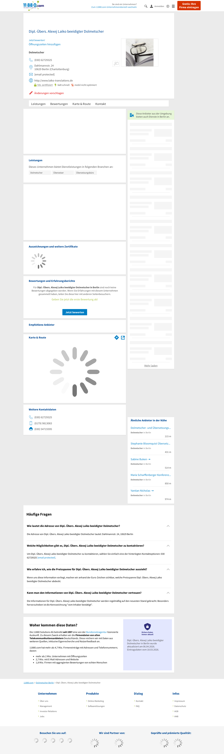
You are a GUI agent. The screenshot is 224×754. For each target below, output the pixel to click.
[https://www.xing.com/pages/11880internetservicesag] (61, 740)
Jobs (42, 716)
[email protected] (46, 557)
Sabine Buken (139, 459)
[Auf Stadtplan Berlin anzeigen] (123, 337)
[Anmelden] (158, 6)
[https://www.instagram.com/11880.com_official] (53, 740)
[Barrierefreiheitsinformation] (169, 6)
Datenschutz (180, 706)
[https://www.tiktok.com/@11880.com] (45, 740)
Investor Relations (48, 711)
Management (46, 706)
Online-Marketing (96, 701)
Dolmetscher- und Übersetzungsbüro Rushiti (151, 428)
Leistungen (38, 104)
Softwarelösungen (96, 706)
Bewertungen (59, 104)
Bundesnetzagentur (96, 632)
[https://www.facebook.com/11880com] (36, 740)
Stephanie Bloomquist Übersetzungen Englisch (151, 443)
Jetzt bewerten (74, 312)
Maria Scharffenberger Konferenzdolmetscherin (151, 475)
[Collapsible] (168, 525)
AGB (176, 711)
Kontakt (100, 104)
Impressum (179, 701)
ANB (176, 716)
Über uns (44, 701)
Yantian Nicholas (140, 490)
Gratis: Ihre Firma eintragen (189, 5)
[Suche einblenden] (147, 6)
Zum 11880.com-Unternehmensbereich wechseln (114, 7)
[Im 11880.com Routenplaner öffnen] (116, 337)
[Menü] (174, 6)
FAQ (137, 706)
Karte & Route (81, 104)
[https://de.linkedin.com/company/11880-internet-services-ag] (70, 740)
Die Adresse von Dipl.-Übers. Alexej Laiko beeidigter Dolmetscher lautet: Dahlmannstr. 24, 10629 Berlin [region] (80, 534)
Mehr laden (151, 365)
